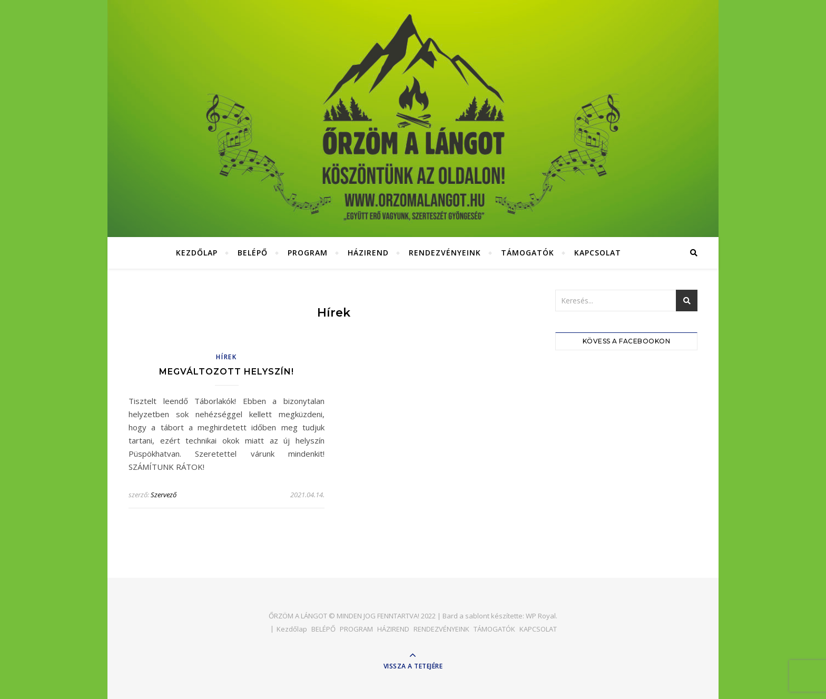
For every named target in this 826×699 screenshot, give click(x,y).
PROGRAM (308, 253)
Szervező (163, 494)
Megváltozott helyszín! (226, 372)
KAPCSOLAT (597, 253)
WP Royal (541, 616)
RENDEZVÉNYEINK (445, 253)
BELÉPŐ (253, 253)
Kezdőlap (197, 253)
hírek (226, 356)
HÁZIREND (368, 253)
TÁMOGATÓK (527, 253)
